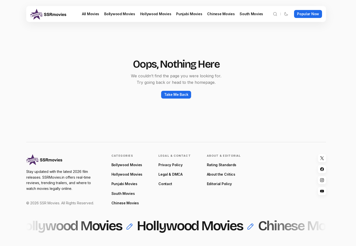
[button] (275, 14)
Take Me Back (176, 94)
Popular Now (308, 14)
